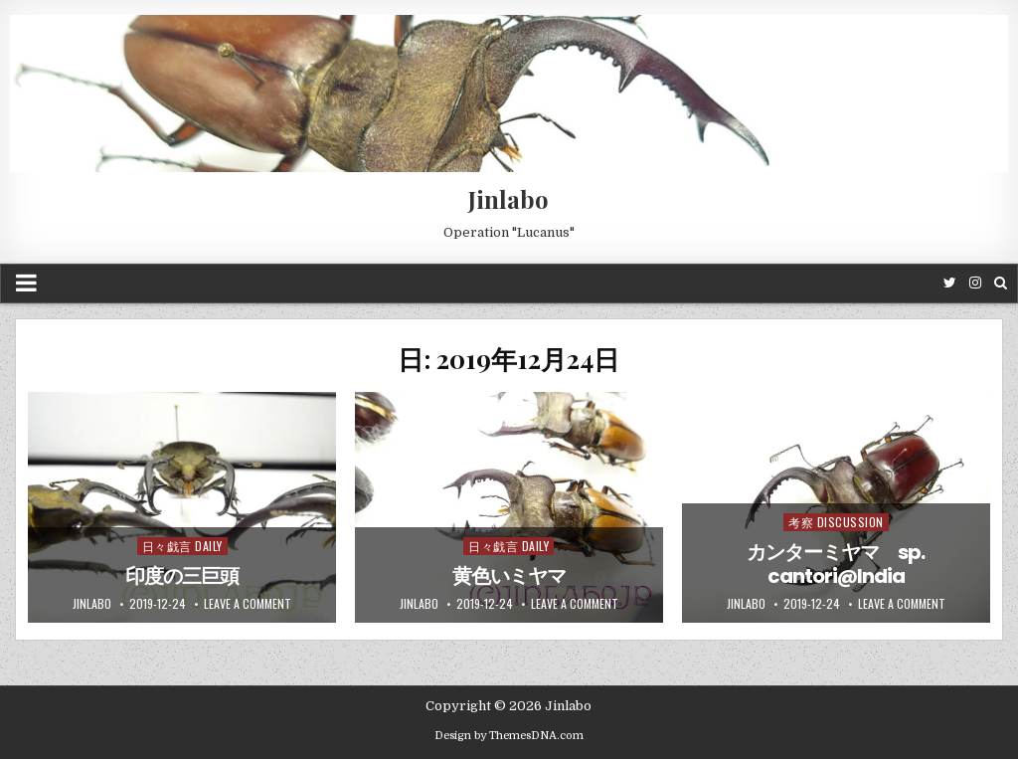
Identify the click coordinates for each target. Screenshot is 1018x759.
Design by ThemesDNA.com (509, 735)
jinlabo (92, 604)
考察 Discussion (836, 521)
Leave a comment (247, 604)
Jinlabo (508, 199)
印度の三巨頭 (182, 576)
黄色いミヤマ (509, 576)
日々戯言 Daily (182, 545)
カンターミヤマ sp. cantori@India (836, 564)
